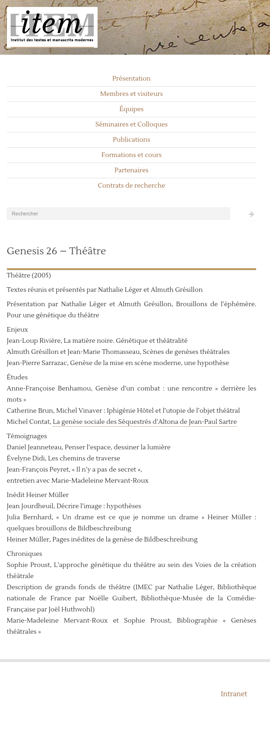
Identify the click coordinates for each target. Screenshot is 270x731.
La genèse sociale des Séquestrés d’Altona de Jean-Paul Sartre (145, 422)
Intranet (234, 694)
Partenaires (132, 170)
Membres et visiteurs (131, 94)
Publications (131, 140)
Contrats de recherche (132, 186)
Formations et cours (131, 155)
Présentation (131, 79)
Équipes (131, 109)
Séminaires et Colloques (131, 124)
